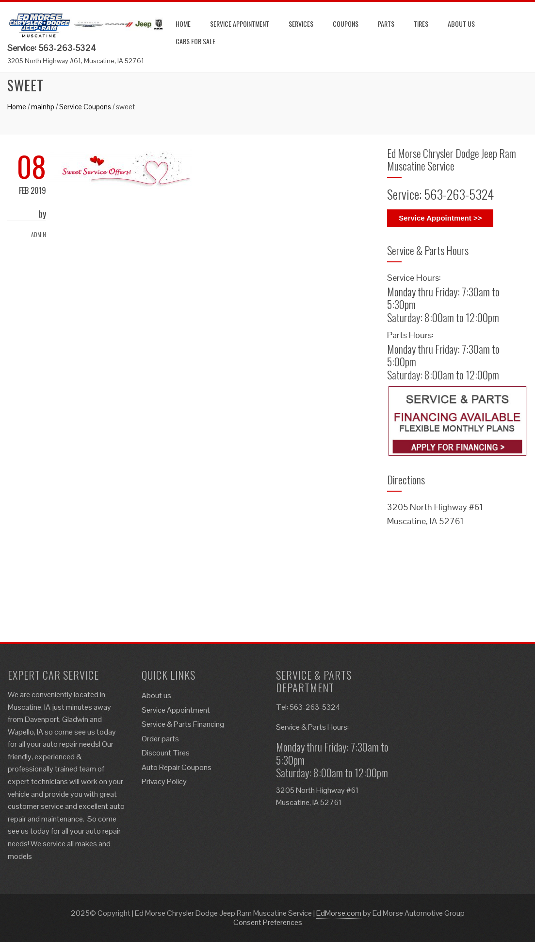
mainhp (42, 106)
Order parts (160, 739)
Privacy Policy (164, 781)
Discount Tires (166, 753)
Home (183, 23)
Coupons (345, 23)
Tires (421, 23)
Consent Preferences (267, 922)
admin (38, 234)
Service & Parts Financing (183, 724)
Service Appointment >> (440, 218)
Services (301, 23)
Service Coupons (85, 106)
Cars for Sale (195, 41)
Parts (386, 23)
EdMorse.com (338, 913)
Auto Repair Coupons (176, 767)
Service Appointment (239, 23)
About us (461, 23)
